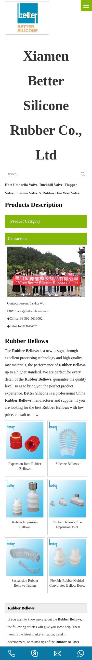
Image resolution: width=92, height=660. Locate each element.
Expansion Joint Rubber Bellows (14, 445)
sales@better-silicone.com (32, 311)
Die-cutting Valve (17, 634)
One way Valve (15, 642)
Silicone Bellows (35, 445)
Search (83, 174)
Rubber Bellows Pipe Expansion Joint (77, 445)
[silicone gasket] (27, 18)
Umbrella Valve (16, 627)
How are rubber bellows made (28, 571)
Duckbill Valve (15, 620)
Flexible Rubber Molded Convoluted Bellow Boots (35, 482)
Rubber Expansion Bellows (56, 445)
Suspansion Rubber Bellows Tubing (14, 482)
